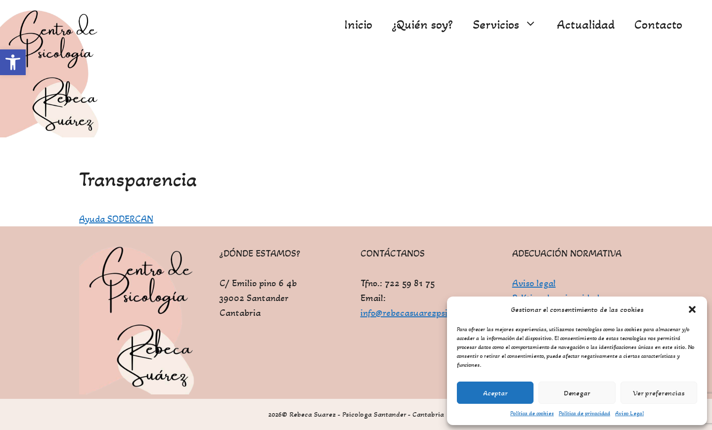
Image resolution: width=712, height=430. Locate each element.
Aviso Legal (629, 413)
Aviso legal (534, 283)
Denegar (577, 392)
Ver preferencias (659, 392)
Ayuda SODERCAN (116, 219)
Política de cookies (532, 413)
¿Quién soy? (422, 24)
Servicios (510, 25)
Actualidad (586, 24)
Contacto (658, 24)
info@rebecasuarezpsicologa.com (426, 313)
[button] (13, 62)
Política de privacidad (584, 413)
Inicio (358, 24)
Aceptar (495, 392)
